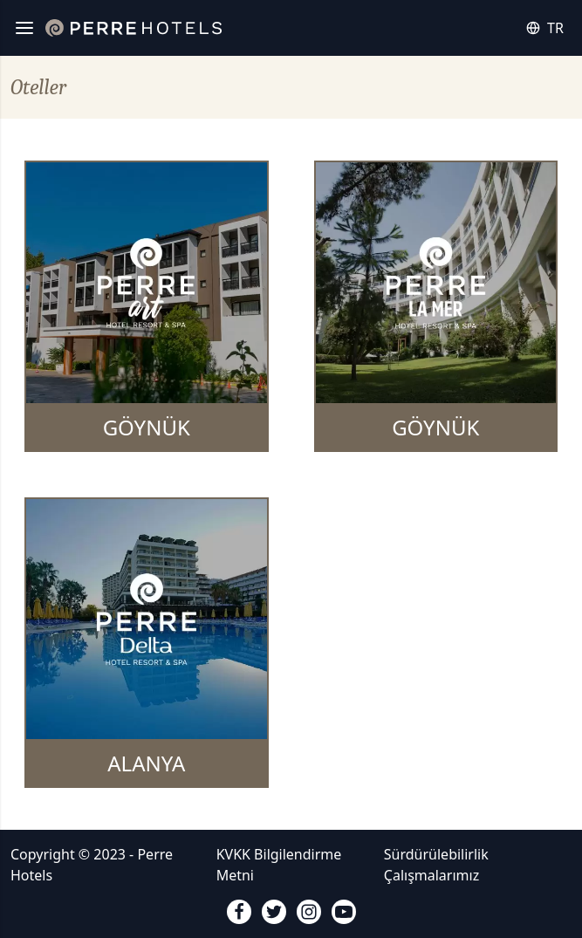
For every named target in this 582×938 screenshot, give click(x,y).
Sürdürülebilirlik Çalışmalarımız (436, 865)
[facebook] (239, 912)
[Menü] (24, 28)
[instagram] (309, 912)
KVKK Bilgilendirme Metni (279, 865)
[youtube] (344, 912)
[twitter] (274, 912)
